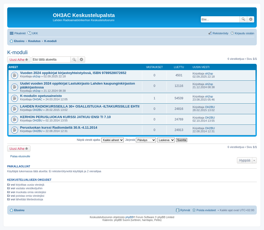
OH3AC (37, 99)
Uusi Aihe (17, 59)
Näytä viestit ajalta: (100, 139)
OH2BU (37, 109)
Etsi (243, 19)
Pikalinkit (20, 33)
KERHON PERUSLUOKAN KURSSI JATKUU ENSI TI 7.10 (65, 117)
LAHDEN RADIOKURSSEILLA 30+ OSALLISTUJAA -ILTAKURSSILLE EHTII (79, 106)
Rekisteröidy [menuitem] (220, 33)
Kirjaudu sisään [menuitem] (244, 33)
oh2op (36, 76)
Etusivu (19, 210)
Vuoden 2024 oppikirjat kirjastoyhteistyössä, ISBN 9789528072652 (73, 73)
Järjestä (140, 139)
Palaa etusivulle (20, 156)
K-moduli (17, 52)
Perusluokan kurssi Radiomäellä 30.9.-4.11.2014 (58, 127)
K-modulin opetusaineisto (41, 96)
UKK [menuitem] (35, 33)
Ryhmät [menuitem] (185, 210)
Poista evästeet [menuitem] (206, 210)
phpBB (129, 217)
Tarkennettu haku (250, 19)
